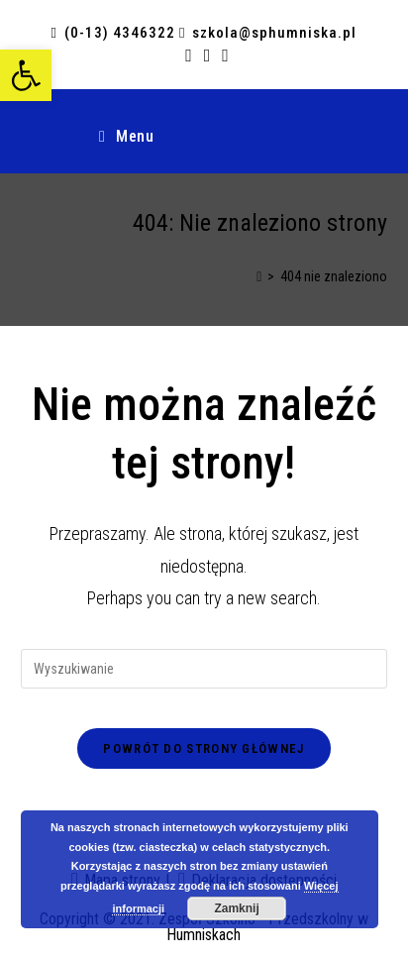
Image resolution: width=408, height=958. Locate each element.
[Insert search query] (204, 669)
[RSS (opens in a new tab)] (207, 55)
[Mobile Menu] (126, 136)
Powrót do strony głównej (203, 748)
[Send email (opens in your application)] (222, 55)
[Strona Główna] (258, 276)
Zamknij (236, 908)
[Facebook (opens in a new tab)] (188, 55)
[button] (25, 75)
